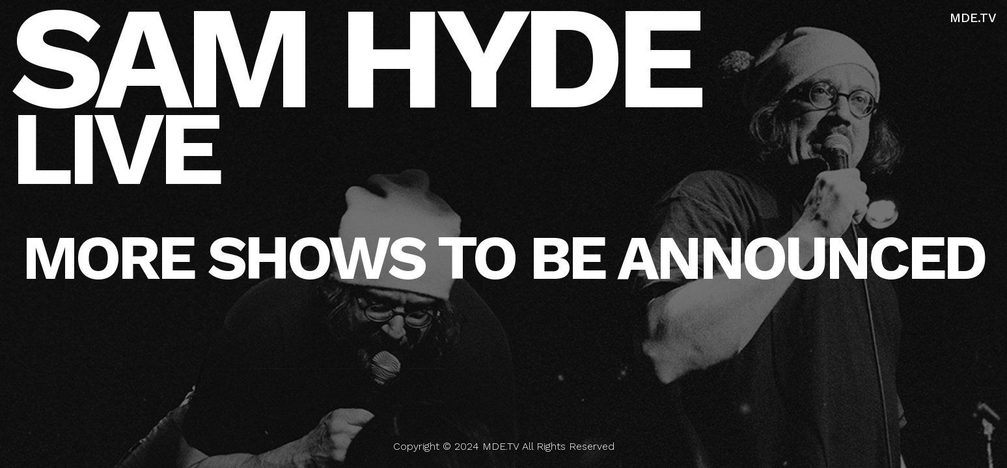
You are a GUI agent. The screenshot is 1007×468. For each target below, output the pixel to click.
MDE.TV (973, 17)
